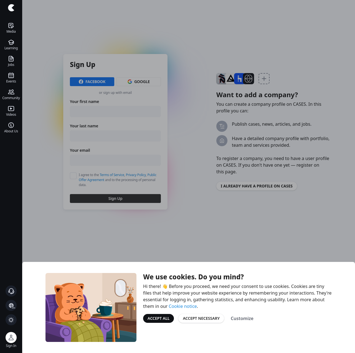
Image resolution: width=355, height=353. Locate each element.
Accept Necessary (201, 318)
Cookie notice (183, 306)
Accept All (158, 318)
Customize (242, 318)
